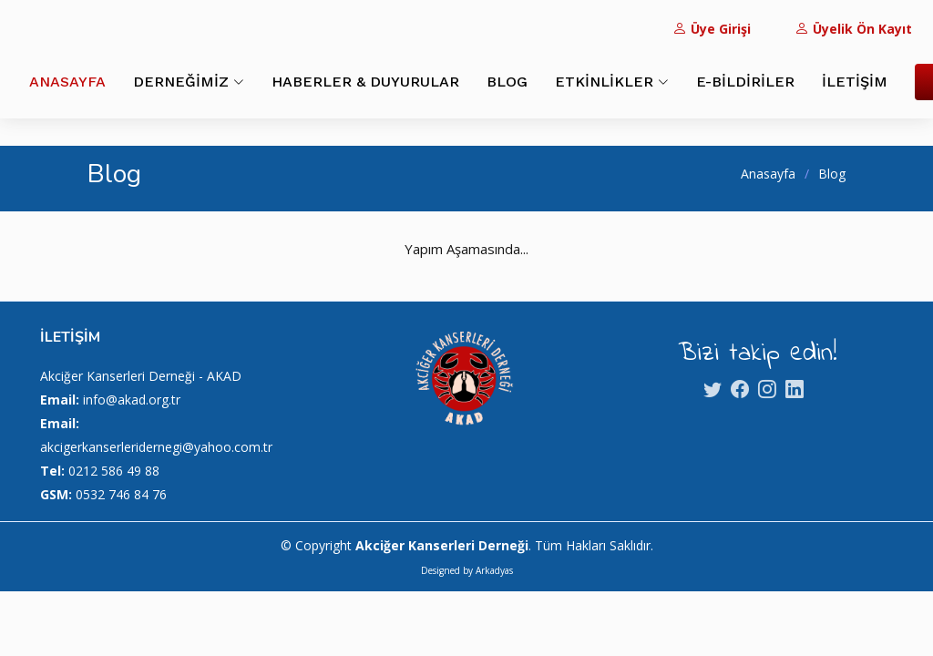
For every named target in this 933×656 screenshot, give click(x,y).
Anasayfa (768, 173)
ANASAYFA (67, 81)
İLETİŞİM (854, 81)
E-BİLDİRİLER (745, 81)
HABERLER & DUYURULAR (365, 81)
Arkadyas (494, 570)
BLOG (507, 81)
